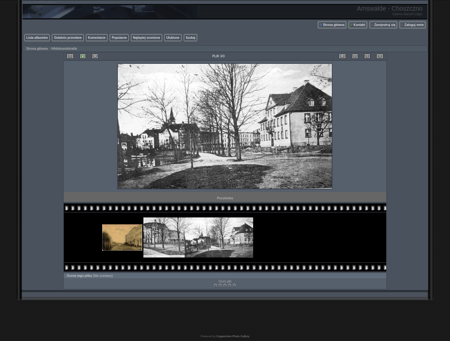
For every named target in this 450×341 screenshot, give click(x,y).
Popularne (119, 37)
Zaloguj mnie (414, 25)
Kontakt (359, 25)
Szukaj (191, 37)
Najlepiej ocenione (146, 37)
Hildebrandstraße (64, 48)
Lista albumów (37, 37)
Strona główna (333, 25)
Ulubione (173, 37)
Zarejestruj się (385, 25)
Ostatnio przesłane (68, 37)
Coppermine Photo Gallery (232, 336)
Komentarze (97, 37)
